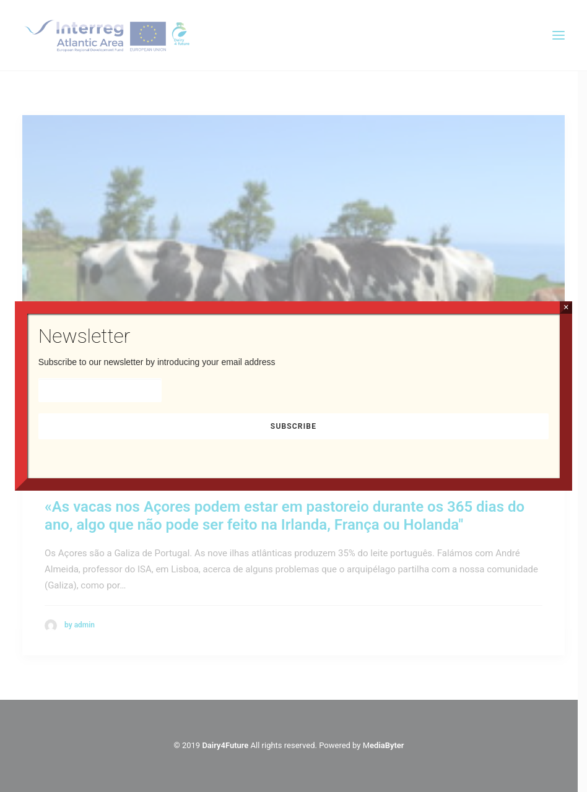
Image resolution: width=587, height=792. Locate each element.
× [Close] (566, 307)
